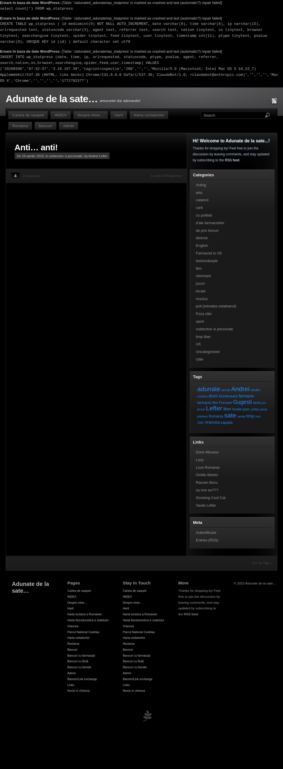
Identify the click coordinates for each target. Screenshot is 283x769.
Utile (199, 359)
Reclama (20, 126)
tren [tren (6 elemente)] (258, 416)
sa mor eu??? (207, 490)
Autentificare (206, 532)
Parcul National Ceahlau (83, 632)
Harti (119, 115)
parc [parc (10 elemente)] (246, 409)
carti (199, 207)
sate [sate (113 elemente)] (230, 415)
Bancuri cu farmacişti (81, 655)
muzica (201, 299)
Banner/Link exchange (82, 679)
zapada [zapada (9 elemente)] (227, 422)
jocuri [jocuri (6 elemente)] (201, 409)
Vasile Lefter (206, 505)
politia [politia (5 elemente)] (255, 409)
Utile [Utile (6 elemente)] (200, 422)
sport (200, 321)
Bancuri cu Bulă (77, 661)
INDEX (61, 115)
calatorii (202, 200)
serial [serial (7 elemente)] (241, 416)
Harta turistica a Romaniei (84, 614)
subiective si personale (65, 156)
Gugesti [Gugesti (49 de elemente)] (242, 402)
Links (70, 685)
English (202, 245)
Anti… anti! (36, 147)
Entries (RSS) (207, 540)
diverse (202, 238)
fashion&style (207, 261)
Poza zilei (204, 314)
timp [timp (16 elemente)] (250, 416)
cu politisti (204, 215)
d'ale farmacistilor (210, 223)
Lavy (199, 460)
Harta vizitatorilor (149, 115)
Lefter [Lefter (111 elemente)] (214, 408)
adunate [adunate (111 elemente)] (208, 389)
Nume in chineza (78, 690)
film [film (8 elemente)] (215, 403)
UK (198, 344)
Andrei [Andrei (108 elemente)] (240, 389)
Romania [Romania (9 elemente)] (216, 416)
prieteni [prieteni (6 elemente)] (202, 416)
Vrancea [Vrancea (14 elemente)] (212, 422)
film (198, 268)
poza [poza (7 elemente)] (263, 409)
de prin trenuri (207, 230)
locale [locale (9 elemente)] (237, 409)
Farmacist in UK (209, 253)
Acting (201, 185)
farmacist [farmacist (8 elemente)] (204, 403)
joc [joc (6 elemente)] (264, 402)
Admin (68, 126)
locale (200, 291)
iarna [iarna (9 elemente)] (257, 402)
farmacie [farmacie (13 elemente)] (246, 396)
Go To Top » (262, 563)
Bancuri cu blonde (79, 667)
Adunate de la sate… (52, 98)
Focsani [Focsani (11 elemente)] (225, 402)
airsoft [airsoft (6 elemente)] (225, 390)
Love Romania (208, 467)
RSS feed (232, 160)
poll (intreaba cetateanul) (216, 306)
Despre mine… (91, 115)
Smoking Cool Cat (211, 498)
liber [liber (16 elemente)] (227, 409)
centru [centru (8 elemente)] (255, 390)
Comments (31, 176)
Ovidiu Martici (207, 475)
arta (199, 192)
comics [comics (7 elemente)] (202, 396)
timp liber (203, 337)
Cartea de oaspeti (28, 115)
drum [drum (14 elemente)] (213, 396)
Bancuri (45, 126)
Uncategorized (208, 352)
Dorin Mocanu (207, 452)
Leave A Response (166, 175)
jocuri (200, 283)
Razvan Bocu (207, 482)
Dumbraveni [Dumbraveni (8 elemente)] (228, 396)
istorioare (203, 276)
